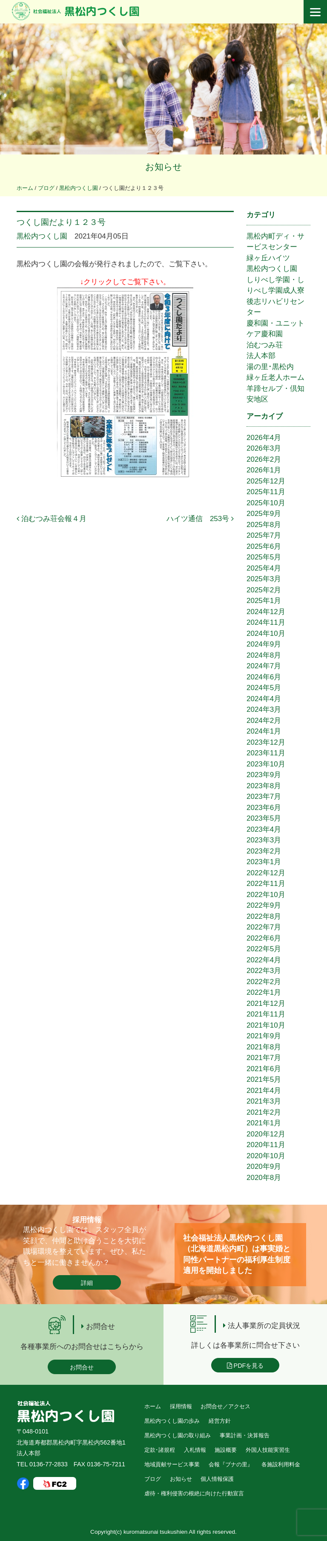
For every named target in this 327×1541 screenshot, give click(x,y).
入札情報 (195, 1450)
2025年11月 (266, 492)
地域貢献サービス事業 (172, 1464)
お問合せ (82, 1367)
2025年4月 (264, 568)
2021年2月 (264, 1112)
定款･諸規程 (159, 1450)
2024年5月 (264, 688)
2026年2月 (264, 459)
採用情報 (181, 1406)
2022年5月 (264, 949)
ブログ (152, 1479)
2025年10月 (266, 503)
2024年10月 (266, 633)
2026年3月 (264, 448)
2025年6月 (264, 546)
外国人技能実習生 (268, 1450)
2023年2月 (264, 851)
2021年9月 (264, 1036)
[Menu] (315, 11)
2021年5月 (264, 1079)
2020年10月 (266, 1156)
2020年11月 (266, 1145)
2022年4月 (264, 960)
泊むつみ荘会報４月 (51, 519)
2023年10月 (266, 764)
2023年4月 (264, 829)
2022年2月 (264, 982)
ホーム (152, 1406)
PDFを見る (245, 1365)
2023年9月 (264, 775)
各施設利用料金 (280, 1464)
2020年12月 (266, 1134)
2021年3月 (264, 1101)
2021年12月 (266, 1003)
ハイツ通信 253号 (200, 519)
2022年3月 (264, 971)
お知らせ (181, 1479)
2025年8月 (264, 525)
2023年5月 (264, 818)
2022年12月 (266, 873)
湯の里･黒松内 (270, 367)
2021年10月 (266, 1025)
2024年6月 (264, 677)
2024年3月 (264, 709)
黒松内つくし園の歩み (172, 1421)
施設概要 (226, 1450)
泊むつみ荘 (265, 345)
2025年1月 (264, 601)
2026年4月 (264, 438)
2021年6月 (264, 1069)
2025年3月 (264, 579)
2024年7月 (264, 666)
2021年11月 (266, 1014)
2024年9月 (264, 644)
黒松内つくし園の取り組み (177, 1435)
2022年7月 (264, 927)
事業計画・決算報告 (245, 1435)
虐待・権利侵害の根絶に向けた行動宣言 (194, 1493)
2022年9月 (264, 905)
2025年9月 (264, 514)
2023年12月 (266, 742)
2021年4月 (264, 1091)
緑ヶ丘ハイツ (268, 258)
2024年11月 (266, 622)
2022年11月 (266, 884)
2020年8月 (264, 1178)
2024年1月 (264, 731)
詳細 (87, 1282)
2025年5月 (264, 557)
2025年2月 (264, 590)
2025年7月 (264, 535)
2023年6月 (264, 808)
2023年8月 (264, 786)
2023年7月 (264, 796)
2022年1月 (264, 992)
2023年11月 (266, 753)
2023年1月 (264, 862)
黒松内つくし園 (42, 236)
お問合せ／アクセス (225, 1406)
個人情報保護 (217, 1479)
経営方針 (220, 1421)
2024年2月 (264, 721)
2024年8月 (264, 655)
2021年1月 (264, 1123)
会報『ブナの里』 (231, 1464)
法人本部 (261, 356)
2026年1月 (264, 470)
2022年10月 (266, 895)
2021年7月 (264, 1058)
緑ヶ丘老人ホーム (275, 377)
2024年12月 (266, 612)
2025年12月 (266, 481)
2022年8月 (264, 916)
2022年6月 (264, 938)
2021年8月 (264, 1047)
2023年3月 (264, 840)
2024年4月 (264, 699)
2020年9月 (264, 1166)
